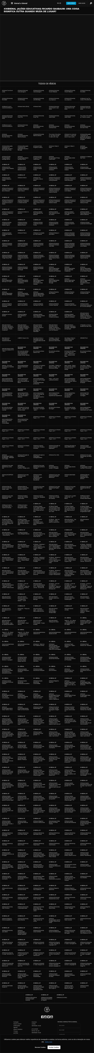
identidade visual (36, 1025)
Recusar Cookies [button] (40, 1047)
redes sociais (81, 3)
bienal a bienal (20, 3)
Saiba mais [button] (48, 1042)
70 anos (15, 1031)
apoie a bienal (71, 3)
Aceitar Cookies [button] (54, 1047)
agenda (15, 1027)
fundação (15, 1022)
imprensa (34, 1022)
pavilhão (15, 1033)
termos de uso (35, 1031)
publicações (16, 1025)
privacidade (35, 1029)
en (58, 3)
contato (34, 1024)
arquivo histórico (17, 1029)
